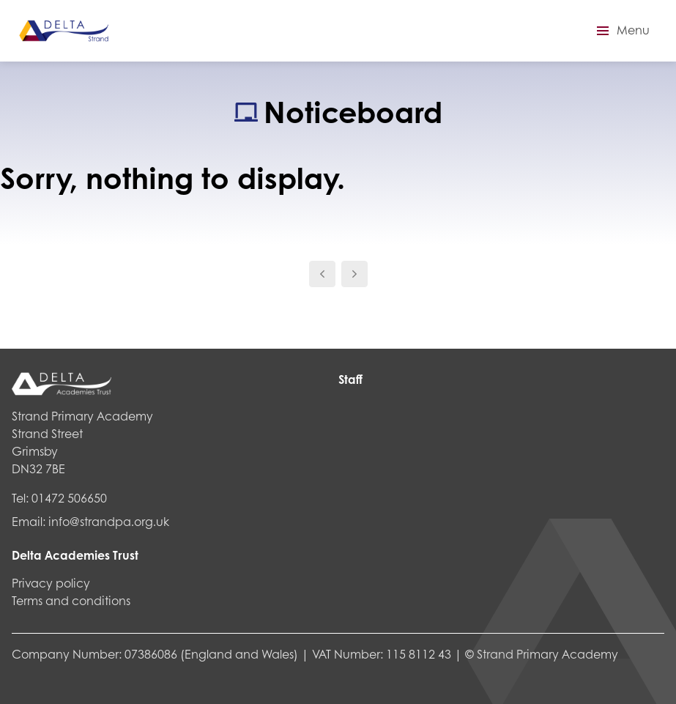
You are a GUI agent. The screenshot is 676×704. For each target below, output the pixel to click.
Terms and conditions (71, 600)
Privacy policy (51, 582)
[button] (621, 31)
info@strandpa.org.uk (108, 521)
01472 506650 (69, 497)
